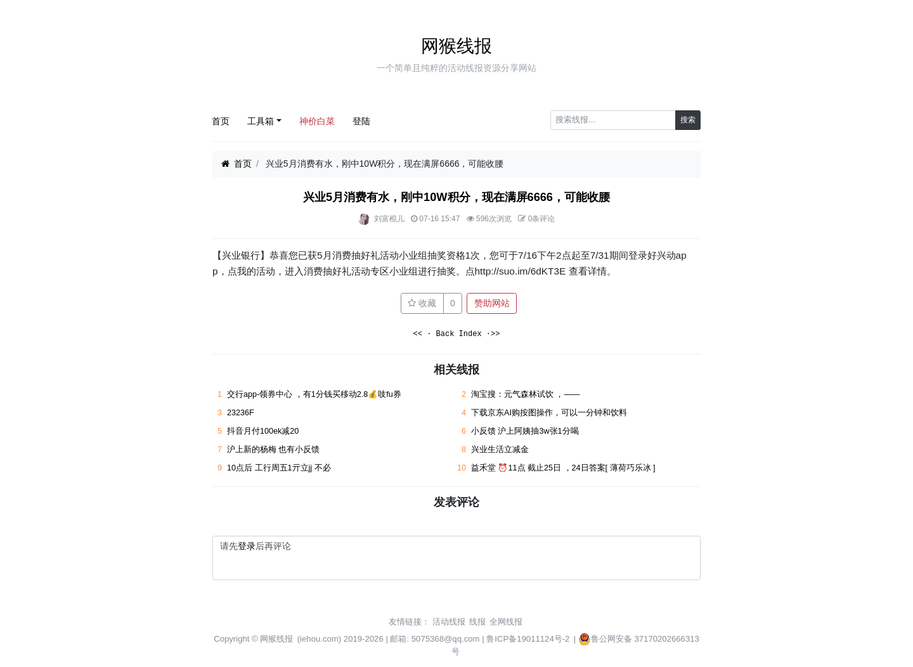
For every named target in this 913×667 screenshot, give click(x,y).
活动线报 (448, 621)
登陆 (361, 121)
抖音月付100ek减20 (263, 431)
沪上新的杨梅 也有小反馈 (273, 449)
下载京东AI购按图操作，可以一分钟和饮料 (549, 412)
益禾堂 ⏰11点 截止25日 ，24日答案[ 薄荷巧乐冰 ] (563, 467)
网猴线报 (456, 46)
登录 (247, 546)
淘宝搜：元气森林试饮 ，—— (525, 394)
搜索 (688, 119)
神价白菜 (317, 121)
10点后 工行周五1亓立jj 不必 (279, 467)
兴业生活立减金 (500, 449)
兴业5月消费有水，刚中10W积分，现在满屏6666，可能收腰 (456, 197)
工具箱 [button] (260, 121)
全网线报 (505, 621)
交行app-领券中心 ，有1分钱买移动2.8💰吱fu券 (314, 394)
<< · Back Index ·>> (456, 334)
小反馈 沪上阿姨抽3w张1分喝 (525, 431)
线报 (477, 621)
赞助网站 (492, 303)
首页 (221, 121)
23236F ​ (241, 412)
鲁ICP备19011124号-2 (527, 639)
